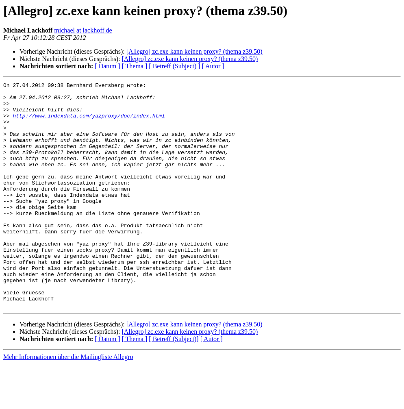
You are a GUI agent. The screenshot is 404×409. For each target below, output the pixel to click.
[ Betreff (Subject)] (173, 384)
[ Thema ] (135, 66)
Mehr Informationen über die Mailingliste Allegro (68, 401)
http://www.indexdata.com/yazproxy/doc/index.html (89, 122)
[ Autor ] (213, 66)
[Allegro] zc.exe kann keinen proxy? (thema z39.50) (194, 51)
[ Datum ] (107, 66)
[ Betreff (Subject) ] (174, 66)
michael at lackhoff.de (83, 30)
